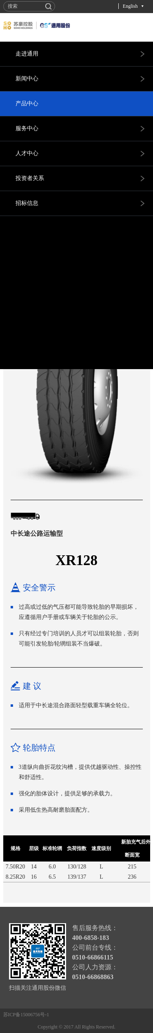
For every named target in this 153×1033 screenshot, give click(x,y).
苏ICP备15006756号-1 (26, 1014)
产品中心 (27, 103)
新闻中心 (27, 79)
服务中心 (27, 128)
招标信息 (27, 203)
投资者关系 (30, 178)
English (130, 6)
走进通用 (27, 54)
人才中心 (27, 153)
